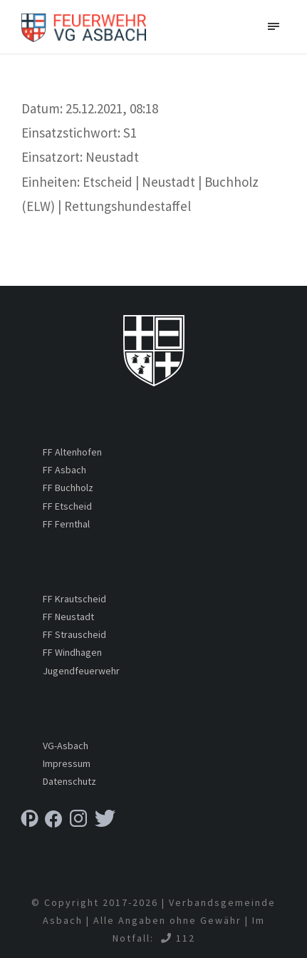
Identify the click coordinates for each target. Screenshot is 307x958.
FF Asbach (64, 469)
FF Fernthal (66, 523)
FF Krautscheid (74, 598)
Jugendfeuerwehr (81, 670)
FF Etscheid (67, 506)
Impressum (66, 763)
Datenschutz (69, 781)
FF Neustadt (68, 616)
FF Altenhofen (72, 451)
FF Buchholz (68, 487)
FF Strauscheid (74, 634)
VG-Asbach (65, 745)
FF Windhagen (72, 652)
